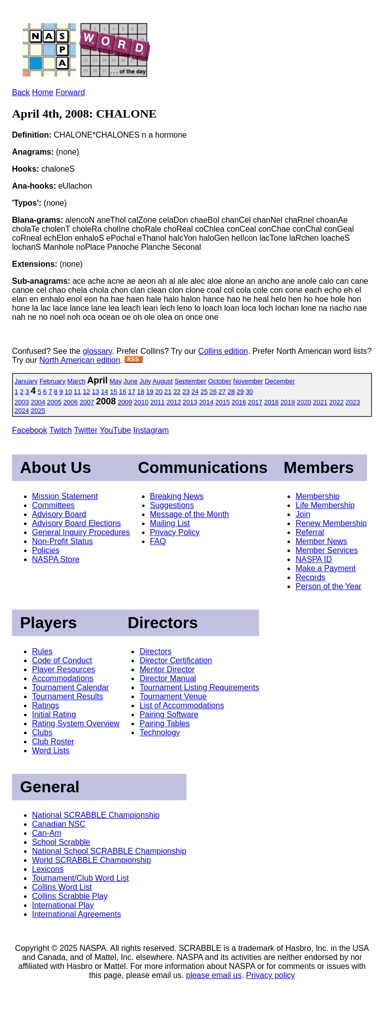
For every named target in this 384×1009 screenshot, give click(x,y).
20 (158, 391)
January (26, 381)
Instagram (151, 430)
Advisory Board (59, 514)
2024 (21, 410)
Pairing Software (169, 714)
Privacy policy (270, 975)
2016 (239, 402)
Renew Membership (331, 523)
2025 (38, 410)
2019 (287, 402)
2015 (223, 402)
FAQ (158, 541)
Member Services (327, 550)
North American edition (80, 360)
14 (104, 391)
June (131, 381)
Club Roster (53, 741)
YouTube (115, 430)
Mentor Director (167, 669)
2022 (337, 402)
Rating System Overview (76, 723)
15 (113, 391)
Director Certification (176, 660)
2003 (21, 402)
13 (95, 391)
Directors (156, 651)
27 (222, 391)
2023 (353, 402)
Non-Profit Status (62, 541)
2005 (54, 402)
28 (231, 391)
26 (213, 391)
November (248, 381)
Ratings (45, 705)
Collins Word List (62, 887)
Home (43, 92)
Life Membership (325, 505)
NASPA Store (56, 559)
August (162, 381)
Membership (318, 496)
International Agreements (76, 914)
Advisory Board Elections (76, 523)
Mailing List (170, 523)
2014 (206, 402)
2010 (141, 402)
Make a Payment (326, 568)
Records (311, 577)
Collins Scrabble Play (70, 896)
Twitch (60, 430)
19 (149, 391)
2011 (157, 402)
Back (21, 92)
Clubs (42, 732)
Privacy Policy (175, 532)
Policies (46, 550)
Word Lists (51, 750)
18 (140, 391)
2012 (173, 402)
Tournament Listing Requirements (199, 687)
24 (195, 391)
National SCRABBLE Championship (96, 815)
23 (186, 391)
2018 (271, 402)
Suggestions (172, 505)
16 (122, 391)
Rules (42, 651)
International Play (63, 905)
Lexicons (48, 869)
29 (240, 391)
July (145, 381)
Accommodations (63, 678)
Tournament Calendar (70, 687)
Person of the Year (329, 586)
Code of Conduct (62, 660)
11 (77, 391)
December (280, 381)
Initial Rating (54, 714)
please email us (214, 975)
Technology (160, 732)
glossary (97, 351)
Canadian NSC (59, 824)
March (77, 381)
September (190, 381)
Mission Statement (65, 496)
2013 (190, 402)
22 (177, 391)
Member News (321, 541)
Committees (53, 505)
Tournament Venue (173, 696)
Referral (310, 532)
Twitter (86, 430)
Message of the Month (189, 514)
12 (86, 391)
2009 (125, 402)
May (116, 381)
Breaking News (177, 496)
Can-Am (47, 833)
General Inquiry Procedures (81, 532)
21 (168, 391)
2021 (320, 402)
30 (249, 391)
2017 (255, 402)
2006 (71, 402)
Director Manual (168, 678)
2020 (303, 402)
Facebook (29, 430)
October (219, 381)
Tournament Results (67, 696)
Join (303, 514)
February (53, 381)
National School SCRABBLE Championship (109, 851)
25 (204, 391)
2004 (38, 402)
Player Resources (63, 669)
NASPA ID (314, 559)
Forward (70, 92)
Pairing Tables (165, 723)
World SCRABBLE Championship (91, 860)
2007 (87, 402)
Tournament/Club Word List (80, 878)
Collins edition (223, 351)
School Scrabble (61, 842)
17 (131, 391)
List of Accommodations (182, 705)
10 (68, 391)
